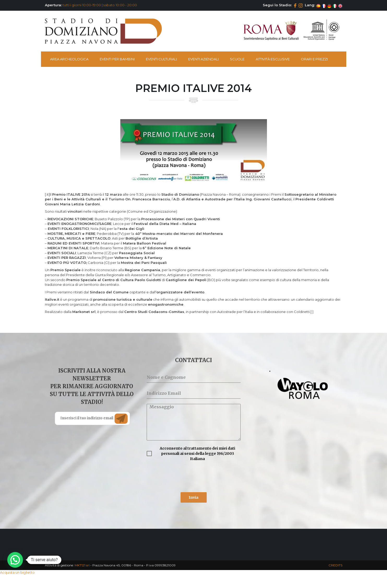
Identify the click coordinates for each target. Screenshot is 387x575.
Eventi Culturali (161, 59)
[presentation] (186, 477)
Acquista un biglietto (17, 572)
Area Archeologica (69, 59)
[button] (15, 560)
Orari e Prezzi (314, 59)
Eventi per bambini (117, 59)
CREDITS (335, 565)
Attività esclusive (273, 59)
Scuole (237, 59)
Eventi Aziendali (203, 59)
